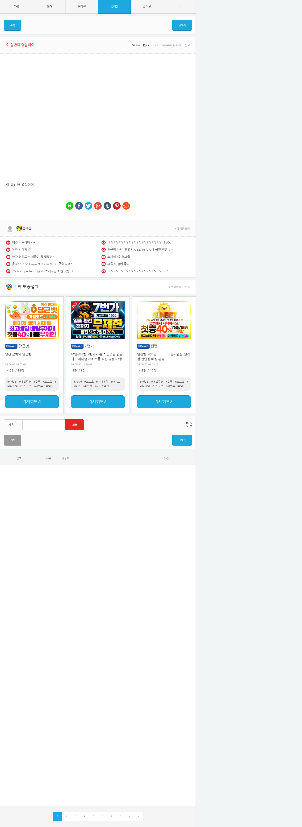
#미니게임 (102, 381)
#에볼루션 (25, 381)
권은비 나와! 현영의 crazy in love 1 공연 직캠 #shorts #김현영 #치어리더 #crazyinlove (140, 249)
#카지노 (115, 381)
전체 (12, 440)
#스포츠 (47, 381)
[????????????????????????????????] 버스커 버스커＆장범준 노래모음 (140, 271)
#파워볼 (12, 381)
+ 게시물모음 (182, 228)
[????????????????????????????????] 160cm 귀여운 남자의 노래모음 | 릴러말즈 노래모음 (140, 242)
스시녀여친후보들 (118, 256)
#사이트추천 (101, 386)
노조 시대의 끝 (21, 249)
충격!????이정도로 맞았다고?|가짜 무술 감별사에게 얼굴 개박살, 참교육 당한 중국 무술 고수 (45, 263)
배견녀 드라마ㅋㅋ (24, 242)
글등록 (182, 25)
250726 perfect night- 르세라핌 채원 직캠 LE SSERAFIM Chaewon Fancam (45, 271)
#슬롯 (37, 381)
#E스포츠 (25, 386)
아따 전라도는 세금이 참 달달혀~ (33, 256)
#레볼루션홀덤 (42, 386)
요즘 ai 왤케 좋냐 (118, 263)
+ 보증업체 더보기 (179, 287)
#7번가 (77, 381)
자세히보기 (31, 402)
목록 (12, 25)
